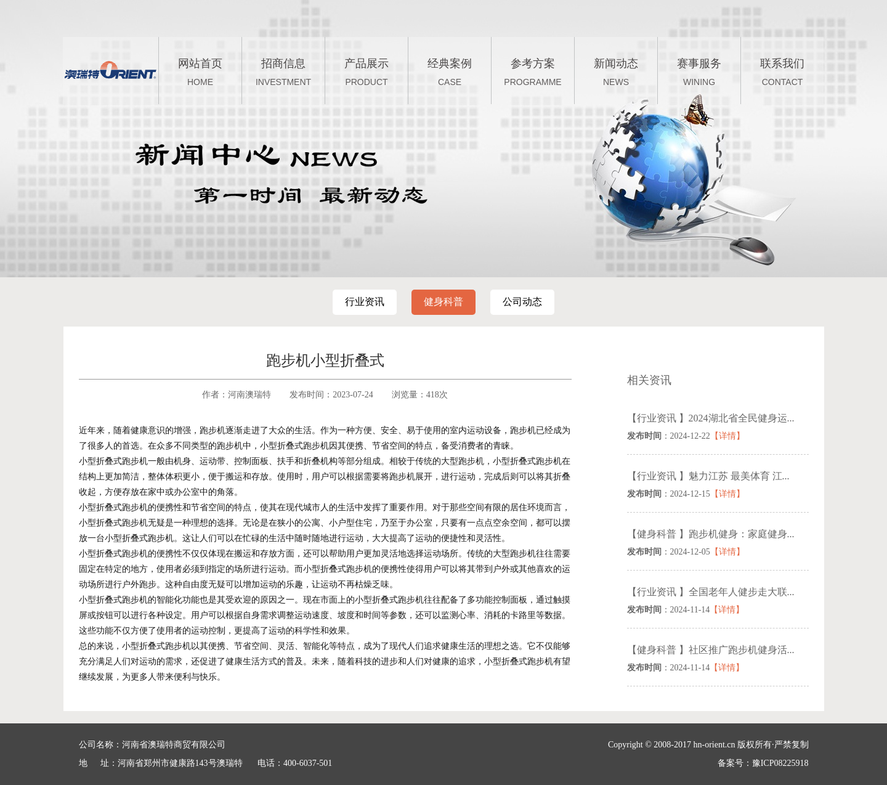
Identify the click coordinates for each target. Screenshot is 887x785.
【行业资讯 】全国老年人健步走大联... (711, 592)
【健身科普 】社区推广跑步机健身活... (711, 650)
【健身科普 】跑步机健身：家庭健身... (711, 534)
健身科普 (443, 301)
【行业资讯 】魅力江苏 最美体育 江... (708, 476)
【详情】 (727, 436)
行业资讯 (364, 301)
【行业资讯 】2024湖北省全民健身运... (711, 418)
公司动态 (522, 301)
